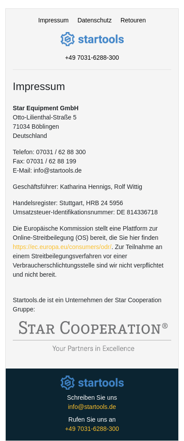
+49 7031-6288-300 (92, 57)
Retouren (133, 20)
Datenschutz (94, 20)
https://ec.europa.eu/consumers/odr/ (62, 246)
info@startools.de (92, 406)
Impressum (53, 20)
